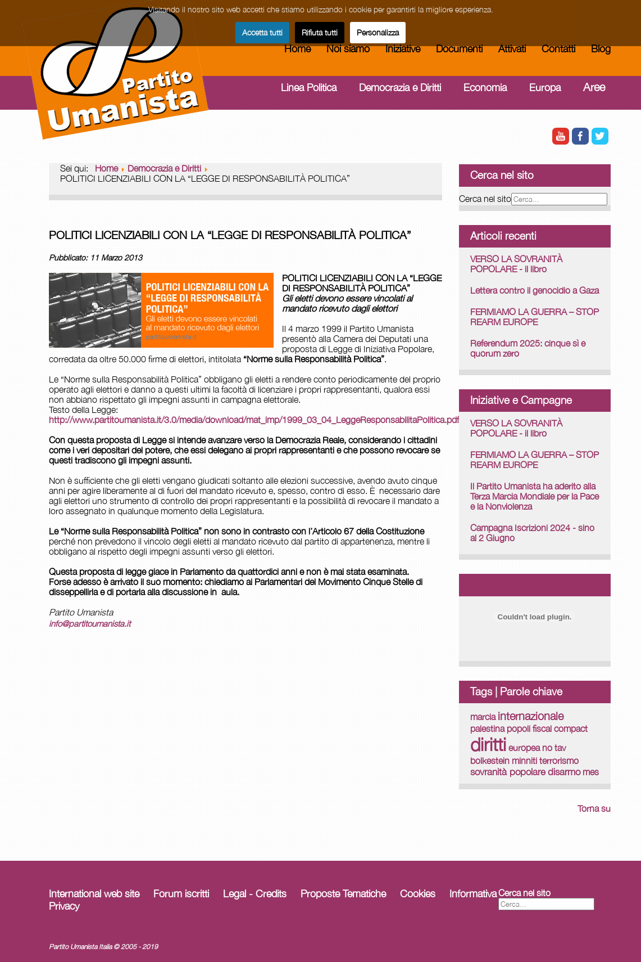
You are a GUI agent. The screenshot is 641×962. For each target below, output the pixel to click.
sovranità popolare (507, 771)
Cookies (417, 894)
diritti (488, 744)
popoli (518, 728)
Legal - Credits (255, 894)
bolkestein (490, 761)
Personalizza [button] (378, 32)
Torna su (594, 808)
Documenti (459, 49)
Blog (601, 49)
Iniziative (402, 49)
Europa (545, 87)
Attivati (512, 49)
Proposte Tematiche (343, 894)
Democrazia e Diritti (400, 87)
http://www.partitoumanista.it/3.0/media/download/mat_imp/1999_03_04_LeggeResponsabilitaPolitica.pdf (254, 420)
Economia (485, 87)
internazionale (530, 715)
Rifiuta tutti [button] (320, 32)
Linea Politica (309, 87)
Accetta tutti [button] (262, 32)
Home (297, 49)
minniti (524, 761)
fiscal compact (560, 728)
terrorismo (559, 761)
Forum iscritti (181, 894)
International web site (94, 894)
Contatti (558, 49)
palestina (487, 728)
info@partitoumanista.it (89, 623)
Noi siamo (348, 49)
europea (524, 747)
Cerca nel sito (485, 199)
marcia (482, 717)
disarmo (564, 771)
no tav (554, 747)
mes (591, 772)
